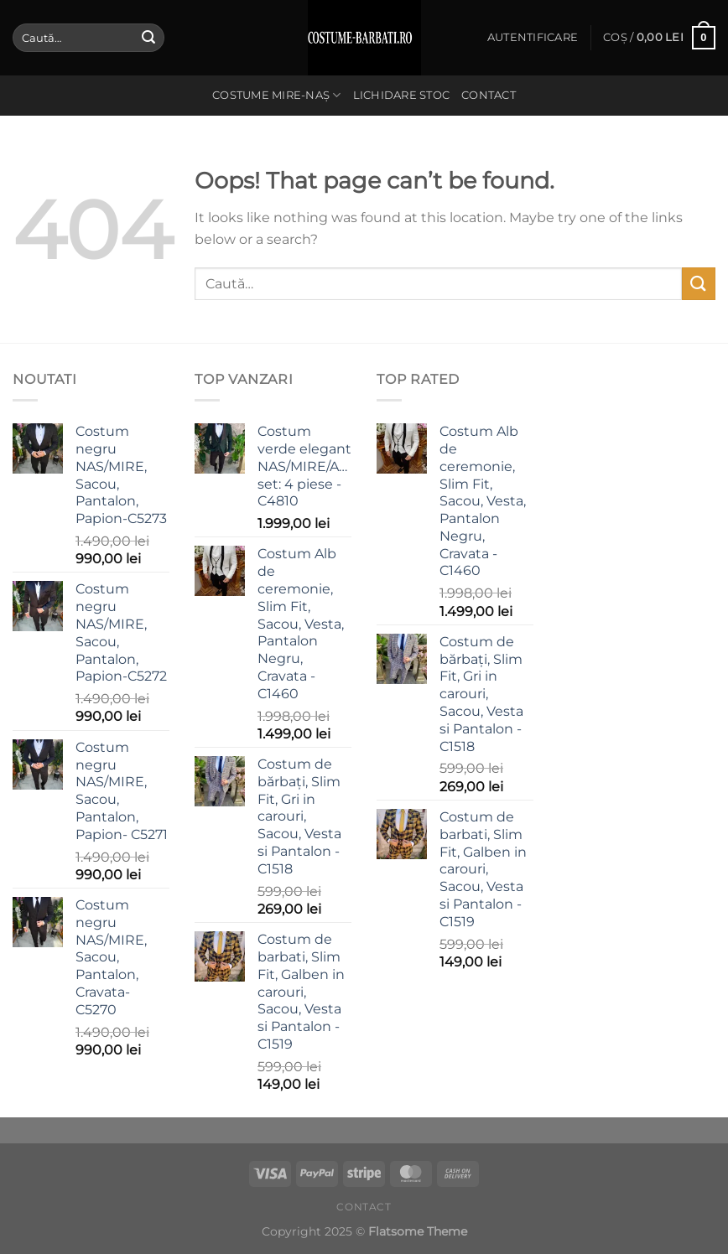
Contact (488, 95)
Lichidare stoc (401, 95)
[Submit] (148, 37)
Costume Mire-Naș (276, 95)
